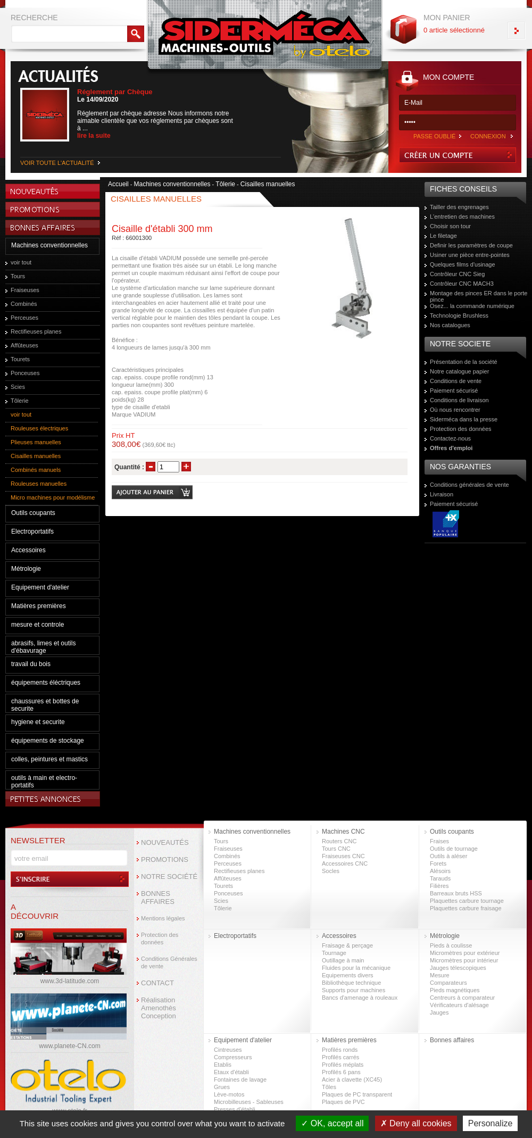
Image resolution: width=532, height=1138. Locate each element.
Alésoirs (440, 871)
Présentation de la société (463, 362)
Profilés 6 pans (341, 1072)
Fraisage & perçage (347, 945)
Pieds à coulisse (451, 945)
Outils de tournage (454, 848)
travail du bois (31, 664)
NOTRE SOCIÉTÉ (169, 877)
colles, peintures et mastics (49, 759)
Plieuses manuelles (36, 442)
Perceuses (24, 317)
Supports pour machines (353, 990)
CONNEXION (488, 136)
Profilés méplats (342, 1064)
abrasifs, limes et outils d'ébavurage (43, 646)
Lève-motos (229, 1094)
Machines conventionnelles (49, 245)
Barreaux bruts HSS (456, 893)
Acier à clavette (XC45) (352, 1079)
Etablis (222, 1064)
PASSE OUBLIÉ (434, 136)
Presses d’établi (234, 1109)
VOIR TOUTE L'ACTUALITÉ (57, 163)
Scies (18, 387)
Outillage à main (343, 960)
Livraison (441, 494)
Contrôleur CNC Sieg (457, 274)
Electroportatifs (32, 531)
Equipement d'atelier (40, 587)
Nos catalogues (450, 325)
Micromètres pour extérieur (465, 953)
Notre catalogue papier (459, 371)
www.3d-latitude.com (69, 981)
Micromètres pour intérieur (464, 960)
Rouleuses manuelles (38, 483)
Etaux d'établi (231, 1072)
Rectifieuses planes (36, 331)
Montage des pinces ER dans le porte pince (478, 296)
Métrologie (26, 568)
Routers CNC (339, 841)
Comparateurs (448, 982)
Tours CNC (336, 848)
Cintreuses (228, 1049)
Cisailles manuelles (36, 456)
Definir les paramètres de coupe (471, 245)
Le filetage (443, 235)
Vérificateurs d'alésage (459, 1005)
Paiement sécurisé (454, 390)
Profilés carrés (340, 1057)
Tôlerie (20, 400)
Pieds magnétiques (455, 990)
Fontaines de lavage (240, 1079)
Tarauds (440, 878)
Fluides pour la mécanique (356, 968)
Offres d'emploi (451, 448)
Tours (18, 276)
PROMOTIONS (164, 859)
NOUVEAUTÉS (165, 842)
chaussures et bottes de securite (45, 704)
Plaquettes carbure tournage (467, 901)
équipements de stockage (47, 740)
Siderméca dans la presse (463, 419)
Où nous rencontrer (455, 409)
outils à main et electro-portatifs (44, 781)
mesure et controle (37, 624)
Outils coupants (33, 513)
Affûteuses (24, 345)
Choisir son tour (450, 226)
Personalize (490, 1123)
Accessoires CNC (345, 863)
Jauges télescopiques (458, 968)
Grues (222, 1087)
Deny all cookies (416, 1123)
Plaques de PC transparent (357, 1094)
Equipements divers (347, 975)
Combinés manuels (36, 470)
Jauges (439, 1012)
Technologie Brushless (459, 315)
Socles (330, 871)
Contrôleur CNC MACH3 (462, 283)
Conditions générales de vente (469, 484)
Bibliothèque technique (351, 982)
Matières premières (38, 606)
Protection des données (461, 429)
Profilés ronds (340, 1049)
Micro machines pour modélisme (53, 497)
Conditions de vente (455, 381)
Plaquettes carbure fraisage (466, 908)
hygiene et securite (38, 722)
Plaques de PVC (343, 1102)
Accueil (118, 184)
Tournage (334, 953)
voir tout (21, 262)
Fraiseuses (25, 290)
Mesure (440, 975)
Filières (439, 886)
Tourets (20, 359)
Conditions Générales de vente (169, 962)
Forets (438, 863)
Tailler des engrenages (459, 207)
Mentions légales (163, 918)
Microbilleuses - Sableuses (249, 1102)
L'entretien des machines (462, 216)
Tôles (329, 1087)
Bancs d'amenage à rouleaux (359, 997)
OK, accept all (332, 1123)
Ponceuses (25, 373)
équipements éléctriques (45, 682)
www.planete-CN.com (69, 1046)
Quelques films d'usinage (462, 264)
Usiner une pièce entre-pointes (470, 255)
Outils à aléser (448, 856)
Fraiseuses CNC (343, 856)
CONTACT (157, 983)
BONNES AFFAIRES (157, 898)
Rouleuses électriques (39, 428)
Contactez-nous (450, 438)
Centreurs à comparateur (462, 997)
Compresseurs (233, 1057)
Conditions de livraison (459, 400)
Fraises (439, 841)
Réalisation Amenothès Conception (158, 1008)
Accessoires (28, 550)
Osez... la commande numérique (472, 306)
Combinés (24, 304)
